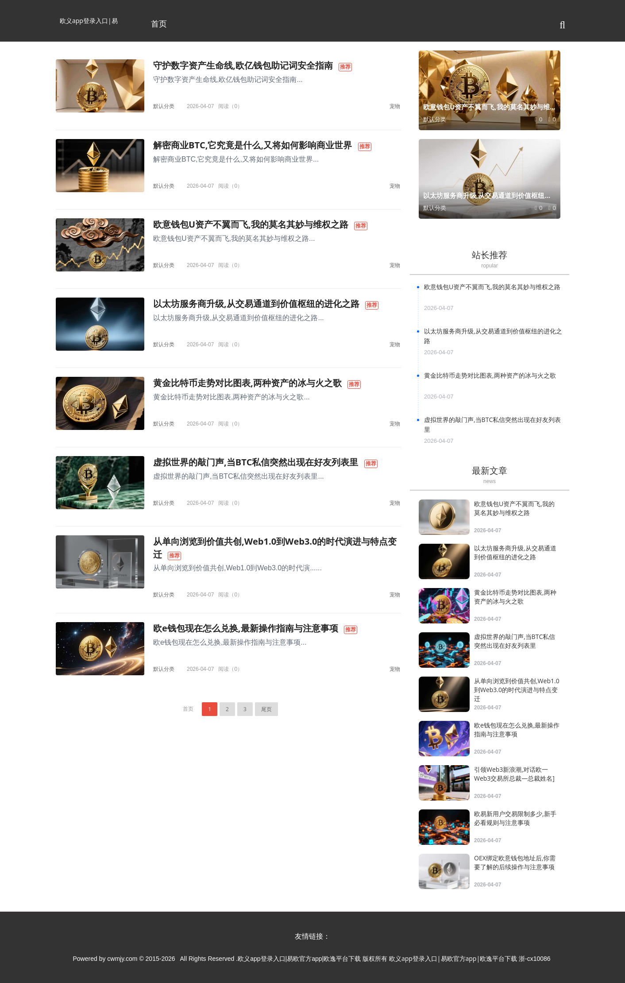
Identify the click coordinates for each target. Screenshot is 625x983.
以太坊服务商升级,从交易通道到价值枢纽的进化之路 (256, 304)
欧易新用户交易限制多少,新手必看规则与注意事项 (515, 818)
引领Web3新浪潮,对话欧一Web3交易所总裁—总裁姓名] (514, 773)
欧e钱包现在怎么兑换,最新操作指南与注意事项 (245, 628)
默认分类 (163, 106)
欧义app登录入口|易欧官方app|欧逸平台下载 (89, 29)
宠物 (395, 106)
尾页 (266, 709)
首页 (159, 23)
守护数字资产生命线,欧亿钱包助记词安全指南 (243, 65)
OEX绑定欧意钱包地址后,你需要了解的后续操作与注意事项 (515, 862)
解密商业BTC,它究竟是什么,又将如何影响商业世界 (252, 145)
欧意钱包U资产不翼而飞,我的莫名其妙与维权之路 (250, 224)
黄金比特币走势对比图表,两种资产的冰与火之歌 (247, 383)
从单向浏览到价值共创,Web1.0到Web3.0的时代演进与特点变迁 (516, 690)
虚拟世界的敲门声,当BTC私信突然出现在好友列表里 (255, 462)
